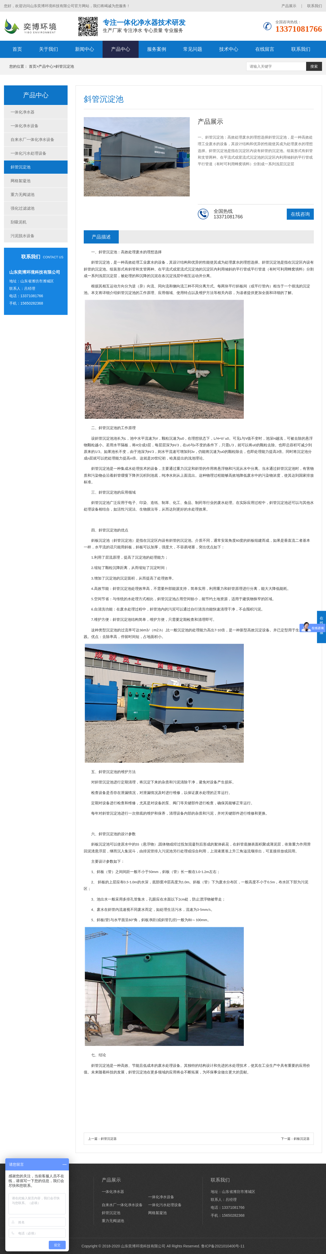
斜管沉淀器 (109, 1139)
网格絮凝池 (20, 180)
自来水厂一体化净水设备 (32, 139)
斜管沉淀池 (64, 66)
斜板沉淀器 (302, 1139)
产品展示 (288, 6)
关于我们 (48, 49)
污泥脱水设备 (22, 235)
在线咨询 (300, 214)
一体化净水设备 (24, 125)
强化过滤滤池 (22, 208)
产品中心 (120, 49)
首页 (17, 49)
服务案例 (156, 49)
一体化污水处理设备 (28, 153)
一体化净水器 (22, 112)
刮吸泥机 (19, 222)
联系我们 (314, 6)
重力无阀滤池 (22, 194)
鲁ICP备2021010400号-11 (222, 1246)
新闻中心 (84, 49)
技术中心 (228, 49)
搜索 (314, 66)
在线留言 (264, 49)
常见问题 (192, 49)
